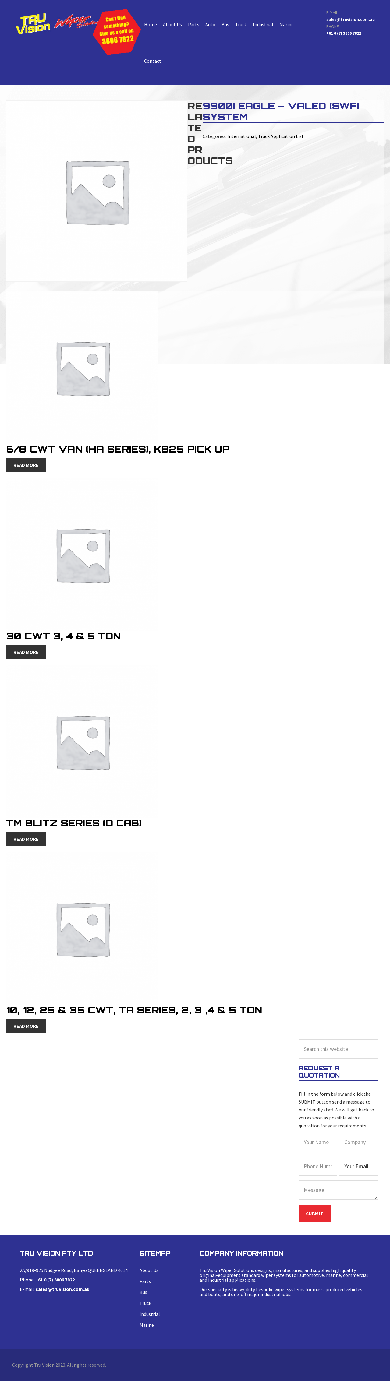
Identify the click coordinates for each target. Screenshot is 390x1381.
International (241, 136)
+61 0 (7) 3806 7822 (343, 33)
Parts (193, 24)
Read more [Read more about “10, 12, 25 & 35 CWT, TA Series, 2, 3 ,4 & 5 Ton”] (26, 1026)
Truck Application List (281, 136)
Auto (210, 24)
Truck (241, 24)
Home (150, 24)
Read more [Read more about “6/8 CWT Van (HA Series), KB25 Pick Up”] (26, 465)
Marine (286, 24)
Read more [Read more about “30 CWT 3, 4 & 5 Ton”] (26, 652)
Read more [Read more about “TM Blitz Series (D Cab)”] (26, 839)
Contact (152, 61)
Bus (225, 24)
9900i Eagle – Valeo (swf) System (59, 23)
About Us (172, 24)
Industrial (263, 24)
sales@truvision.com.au (350, 19)
